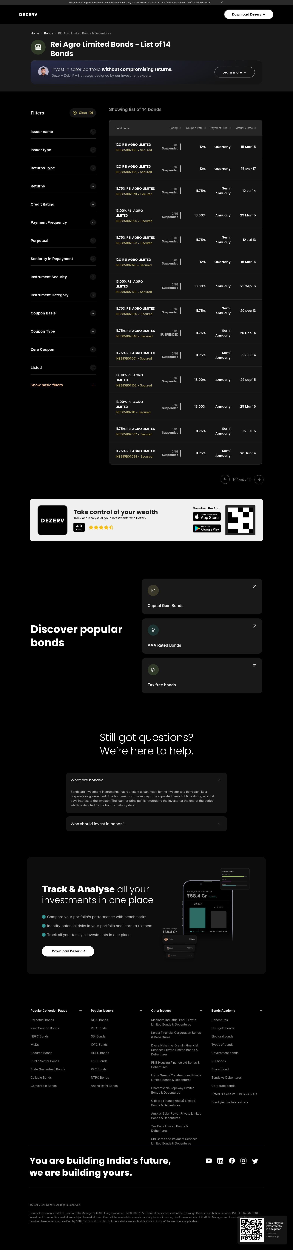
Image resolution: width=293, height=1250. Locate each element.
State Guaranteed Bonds (48, 1066)
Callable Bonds (41, 1074)
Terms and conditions (96, 1218)
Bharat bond (220, 1066)
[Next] (257, 479)
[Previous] (226, 479)
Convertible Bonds (44, 1082)
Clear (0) (83, 113)
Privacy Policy (154, 1218)
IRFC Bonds (99, 1058)
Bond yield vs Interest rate (230, 1099)
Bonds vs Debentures (227, 1074)
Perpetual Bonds (42, 1016)
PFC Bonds (99, 1066)
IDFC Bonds (99, 1041)
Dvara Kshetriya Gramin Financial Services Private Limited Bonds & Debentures (174, 1046)
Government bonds (225, 1049)
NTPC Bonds (100, 1074)
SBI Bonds (98, 1033)
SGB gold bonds (223, 1025)
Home (35, 33)
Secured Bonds (41, 1049)
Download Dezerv (248, 14)
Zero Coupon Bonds (45, 1025)
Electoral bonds (222, 1033)
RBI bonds (219, 1058)
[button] (235, 72)
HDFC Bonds (100, 1049)
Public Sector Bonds (45, 1058)
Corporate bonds (223, 1082)
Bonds (48, 33)
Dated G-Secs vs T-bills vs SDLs (234, 1090)
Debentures (220, 1016)
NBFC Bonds (40, 1033)
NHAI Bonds (99, 1016)
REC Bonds (99, 1025)
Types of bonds (223, 1041)
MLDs (35, 1041)
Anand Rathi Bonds (104, 1082)
